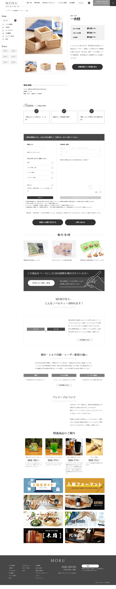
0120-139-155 (69, 571)
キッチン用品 (8, 36)
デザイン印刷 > (26, 572)
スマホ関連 (7, 24)
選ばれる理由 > (39, 574)
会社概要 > (38, 569)
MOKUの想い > (39, 572)
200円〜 (14, 51)
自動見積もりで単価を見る (87, 67)
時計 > (10, 582)
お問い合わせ (80, 222)
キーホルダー (8, 30)
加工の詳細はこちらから (84, 340)
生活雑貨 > (11, 577)
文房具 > (11, 572)
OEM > (24, 574)
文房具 (6, 27)
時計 (5, 39)
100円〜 (5, 51)
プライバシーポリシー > (42, 577)
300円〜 (5, 56)
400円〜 (14, 56)
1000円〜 (13, 62)
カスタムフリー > (26, 569)
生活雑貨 (6, 33)
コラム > (38, 579)
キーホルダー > (13, 574)
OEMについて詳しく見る (41, 283)
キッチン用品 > (13, 579)
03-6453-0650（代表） (70, 573)
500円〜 (5, 62)
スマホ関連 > (12, 569)
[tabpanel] (45, 35)
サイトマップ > (39, 582)
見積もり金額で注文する (47, 222)
